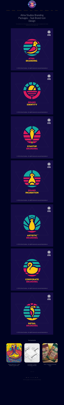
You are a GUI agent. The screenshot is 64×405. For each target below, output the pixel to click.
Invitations (8, 10)
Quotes (31, 10)
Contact (56, 10)
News (52, 10)
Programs (36, 10)
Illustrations (26, 10)
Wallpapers (47, 10)
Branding (13, 10)
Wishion (41, 10)
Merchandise (19, 10)
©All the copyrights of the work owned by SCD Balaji (32, 379)
